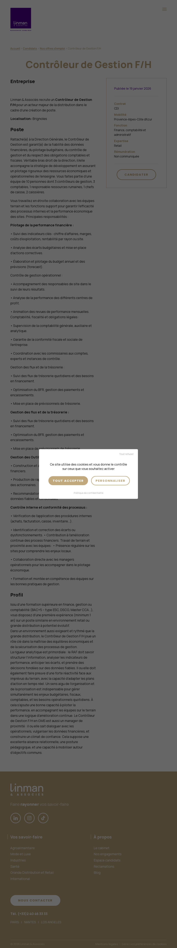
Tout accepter (68, 480)
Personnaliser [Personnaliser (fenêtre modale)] (110, 480)
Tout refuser (126, 454)
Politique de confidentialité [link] (88, 492)
